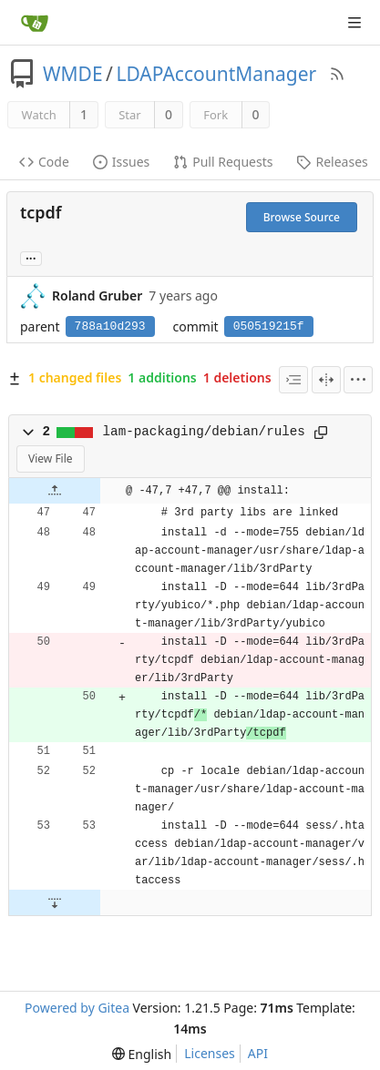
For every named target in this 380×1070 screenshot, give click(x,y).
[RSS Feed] (337, 74)
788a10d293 (110, 326)
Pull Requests (222, 161)
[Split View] (326, 379)
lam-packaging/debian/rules (204, 431)
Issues (121, 161)
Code (44, 161)
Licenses (209, 1053)
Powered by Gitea (77, 1007)
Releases (331, 161)
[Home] (34, 22)
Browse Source (301, 217)
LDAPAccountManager (216, 74)
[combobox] (293, 379)
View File (50, 458)
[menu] (358, 379)
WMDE (73, 74)
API (258, 1053)
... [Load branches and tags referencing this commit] (31, 257)
